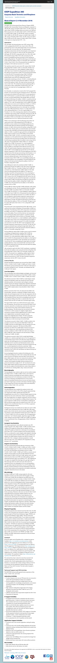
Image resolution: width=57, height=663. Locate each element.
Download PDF (8, 23)
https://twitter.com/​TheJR (10, 544)
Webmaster (6, 653)
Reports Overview (9, 17)
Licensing (12, 653)
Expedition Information (20, 17)
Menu (49, 1)
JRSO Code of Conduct (20, 653)
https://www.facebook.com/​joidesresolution (18, 541)
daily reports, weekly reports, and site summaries (26, 6)
